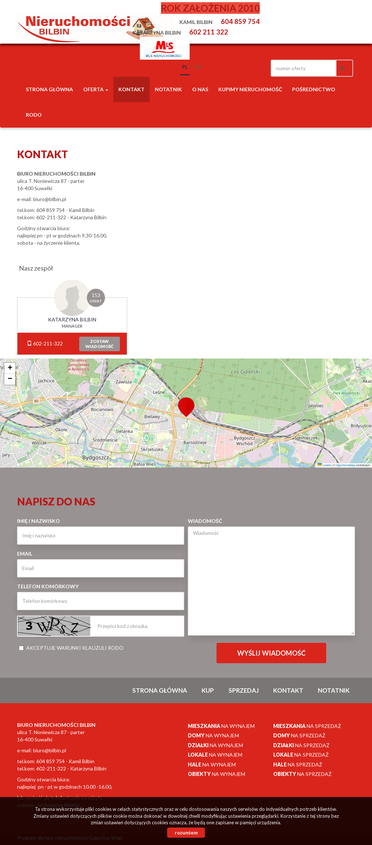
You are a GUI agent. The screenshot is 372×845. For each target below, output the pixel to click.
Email (24, 553)
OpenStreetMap (345, 465)
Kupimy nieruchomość (250, 89)
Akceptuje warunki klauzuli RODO (71, 648)
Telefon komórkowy (47, 586)
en (198, 67)
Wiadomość (205, 521)
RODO (34, 115)
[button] (186, 403)
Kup (208, 690)
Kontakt (131, 89)
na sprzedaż (307, 726)
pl (185, 67)
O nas (200, 89)
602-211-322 (45, 343)
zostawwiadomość (99, 344)
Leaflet (324, 465)
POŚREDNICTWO (313, 89)
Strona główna (49, 89)
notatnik (168, 89)
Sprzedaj (244, 690)
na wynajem (221, 726)
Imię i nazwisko (38, 521)
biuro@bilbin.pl (49, 199)
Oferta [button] (95, 89)
